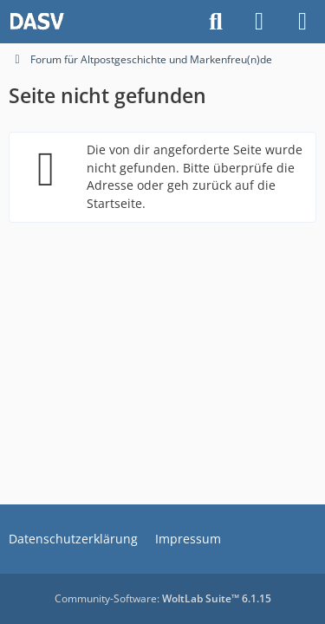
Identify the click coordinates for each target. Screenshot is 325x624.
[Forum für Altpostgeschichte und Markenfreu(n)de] (36, 21)
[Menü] (302, 21)
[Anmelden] (259, 21)
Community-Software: (163, 598)
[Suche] (215, 21)
